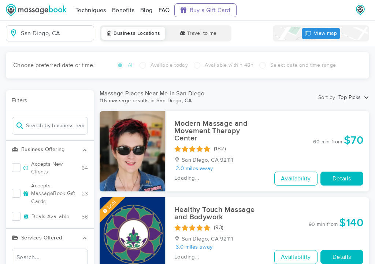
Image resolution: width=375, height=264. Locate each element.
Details (342, 179)
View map (321, 33)
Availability (296, 179)
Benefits (123, 10)
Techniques (90, 10)
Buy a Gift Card (205, 10)
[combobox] (56, 33)
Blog (146, 10)
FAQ (164, 10)
